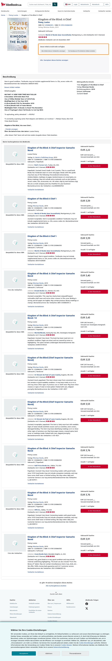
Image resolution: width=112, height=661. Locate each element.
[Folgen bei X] (86, 609)
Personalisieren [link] (75, 653)
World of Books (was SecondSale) (47, 213)
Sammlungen (22, 11)
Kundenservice (70, 607)
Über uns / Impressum (54, 603)
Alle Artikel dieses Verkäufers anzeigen (53, 51)
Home (3, 15)
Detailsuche (5, 11)
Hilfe (106, 4)
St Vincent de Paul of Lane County (47, 375)
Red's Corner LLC (40, 165)
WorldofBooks (39, 333)
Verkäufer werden (104, 11)
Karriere (50, 610)
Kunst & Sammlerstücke (66, 11)
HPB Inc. (37, 510)
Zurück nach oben (56, 594)
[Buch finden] (54, 4)
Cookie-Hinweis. (66, 645)
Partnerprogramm (34, 607)
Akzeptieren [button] (23, 653)
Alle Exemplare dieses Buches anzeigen (54, 60)
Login (75, 4)
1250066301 (48, 25)
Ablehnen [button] (48, 653)
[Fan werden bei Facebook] (86, 604)
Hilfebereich (70, 603)
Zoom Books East (40, 554)
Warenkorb (13, 617)
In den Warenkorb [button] (94, 166)
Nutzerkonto (85, 4)
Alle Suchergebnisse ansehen (56, 586)
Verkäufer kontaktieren (36, 190)
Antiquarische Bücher (42, 11)
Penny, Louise (13, 15)
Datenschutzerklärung (54, 614)
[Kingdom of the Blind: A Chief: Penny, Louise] (18, 19)
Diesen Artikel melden (12, 87)
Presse (50, 607)
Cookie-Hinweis (52, 621)
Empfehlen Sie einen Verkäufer (35, 611)
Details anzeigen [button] (12, 129)
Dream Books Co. (40, 291)
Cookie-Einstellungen (86, 643)
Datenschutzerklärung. (61, 647)
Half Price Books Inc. (42, 466)
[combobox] (40, 4)
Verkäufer (86, 11)
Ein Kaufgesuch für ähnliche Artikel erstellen (81, 51)
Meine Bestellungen (16, 614)
